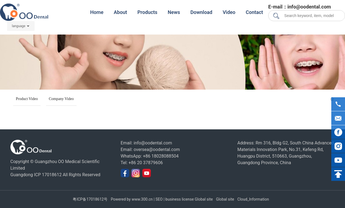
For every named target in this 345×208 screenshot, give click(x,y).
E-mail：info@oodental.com (299, 7)
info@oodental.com (153, 143)
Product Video (27, 99)
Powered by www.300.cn (132, 199)
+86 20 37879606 (146, 162)
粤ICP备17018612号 (90, 199)
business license (179, 199)
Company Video (61, 99)
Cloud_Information (253, 199)
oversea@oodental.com (157, 149)
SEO (159, 199)
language (18, 26)
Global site (204, 199)
